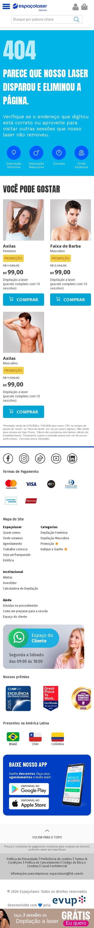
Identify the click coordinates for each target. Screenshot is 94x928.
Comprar (23, 299)
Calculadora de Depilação (20, 588)
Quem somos (12, 532)
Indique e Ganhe (52, 549)
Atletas (8, 577)
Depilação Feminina (54, 532)
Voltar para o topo (47, 833)
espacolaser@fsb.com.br (66, 873)
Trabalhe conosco (15, 549)
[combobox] (47, 19)
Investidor (10, 583)
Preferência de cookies (56, 859)
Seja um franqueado (17, 555)
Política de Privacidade (22, 859)
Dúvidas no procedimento (20, 605)
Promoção (47, 544)
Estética (8, 560)
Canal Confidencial (54, 866)
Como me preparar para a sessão (25, 611)
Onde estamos (13, 538)
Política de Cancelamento (42, 862)
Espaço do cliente (15, 616)
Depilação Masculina (55, 538)
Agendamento (12, 544)
